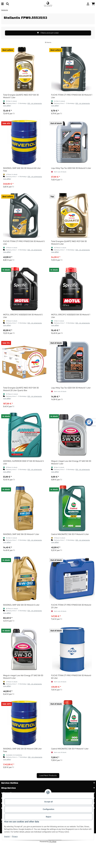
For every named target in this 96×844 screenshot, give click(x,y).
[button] (88, 4)
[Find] (7, 4)
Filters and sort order (48, 33)
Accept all (48, 802)
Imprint (7, 836)
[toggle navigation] (2, 4)
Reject (48, 817)
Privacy (15, 836)
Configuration (48, 809)
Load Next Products (48, 775)
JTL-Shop (52, 841)
